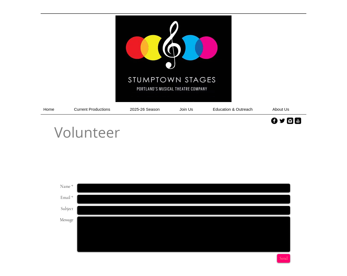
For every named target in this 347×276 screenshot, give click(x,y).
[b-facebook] (274, 121)
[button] (99, 111)
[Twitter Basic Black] (282, 121)
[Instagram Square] (290, 121)
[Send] (283, 258)
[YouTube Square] (298, 121)
